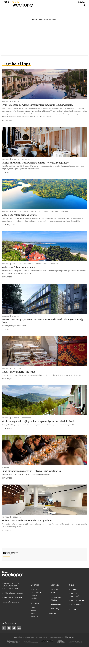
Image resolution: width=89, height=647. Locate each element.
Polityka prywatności (74, 594)
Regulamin (73, 589)
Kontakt (53, 613)
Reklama (72, 609)
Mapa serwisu (75, 605)
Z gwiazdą (34, 616)
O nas (71, 585)
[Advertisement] (44, 37)
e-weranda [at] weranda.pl (10, 602)
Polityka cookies (76, 600)
